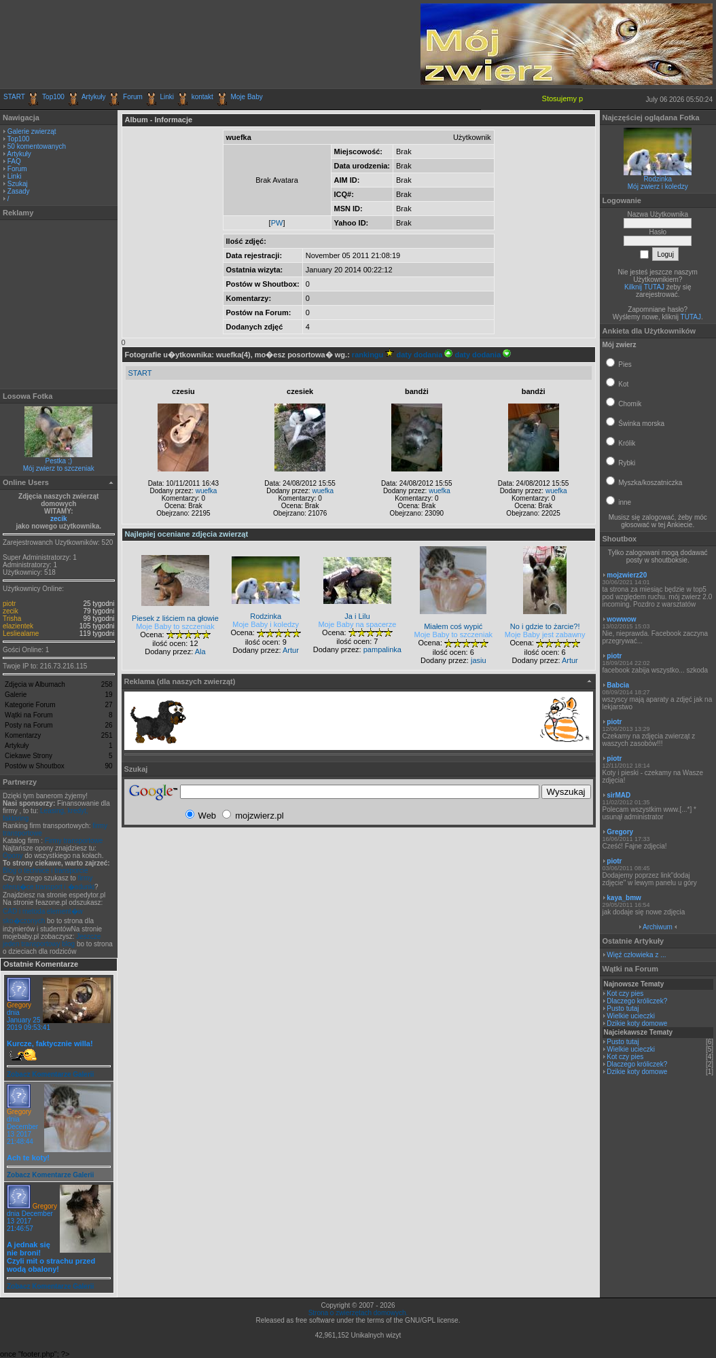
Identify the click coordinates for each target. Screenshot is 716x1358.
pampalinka (382, 649)
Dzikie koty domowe (637, 1023)
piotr (9, 603)
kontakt (202, 97)
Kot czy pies (625, 993)
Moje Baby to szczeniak (175, 626)
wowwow (621, 619)
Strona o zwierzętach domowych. (358, 1313)
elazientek (18, 626)
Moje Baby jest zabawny (545, 634)
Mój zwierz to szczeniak (58, 468)
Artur (291, 650)
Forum (133, 97)
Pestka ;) (59, 461)
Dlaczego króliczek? (637, 1001)
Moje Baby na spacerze (357, 624)
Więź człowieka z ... (636, 955)
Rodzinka (657, 179)
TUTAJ (691, 317)
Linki (167, 97)
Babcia (618, 685)
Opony (12, 855)
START (14, 97)
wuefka (206, 491)
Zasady (18, 191)
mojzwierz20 (627, 575)
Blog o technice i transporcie (45, 870)
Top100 (53, 97)
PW (277, 223)
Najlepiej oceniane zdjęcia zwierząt (187, 534)
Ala (200, 651)
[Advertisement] (162, 44)
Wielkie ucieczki (631, 1016)
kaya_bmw (624, 897)
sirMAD (618, 795)
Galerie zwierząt (31, 131)
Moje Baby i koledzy (265, 624)
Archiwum (658, 927)
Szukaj (17, 183)
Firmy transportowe (74, 840)
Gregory (19, 1005)
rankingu (373, 355)
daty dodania (424, 355)
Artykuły (94, 97)
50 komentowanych (36, 146)
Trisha (12, 618)
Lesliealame (21, 633)
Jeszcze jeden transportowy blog (52, 940)
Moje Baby (246, 97)
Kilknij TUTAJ (644, 287)
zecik (58, 518)
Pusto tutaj (623, 1008)
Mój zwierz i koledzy (658, 186)
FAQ (14, 161)
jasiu (478, 660)
